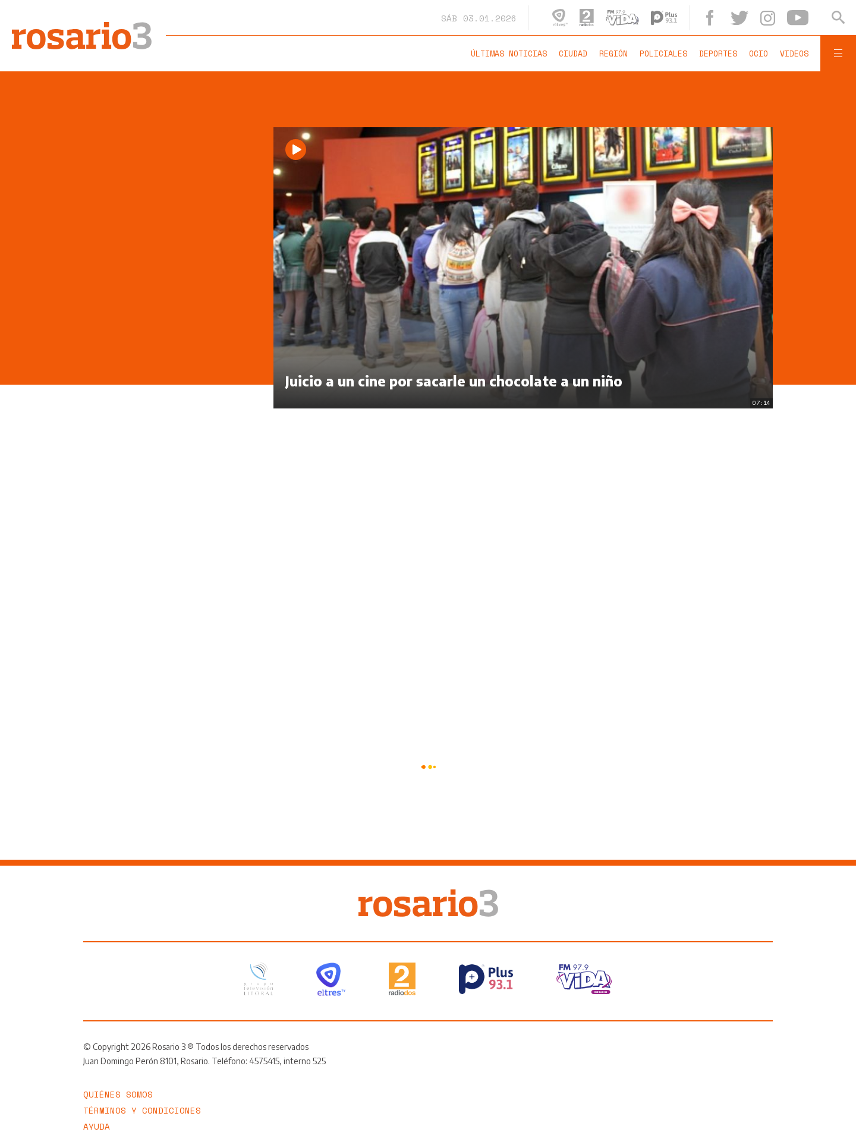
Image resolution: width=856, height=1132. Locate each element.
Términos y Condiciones (142, 1110)
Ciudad (573, 53)
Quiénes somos (118, 1094)
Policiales (663, 53)
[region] (172, 305)
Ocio (758, 53)
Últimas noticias (509, 53)
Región (613, 53)
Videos (794, 53)
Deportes (718, 53)
